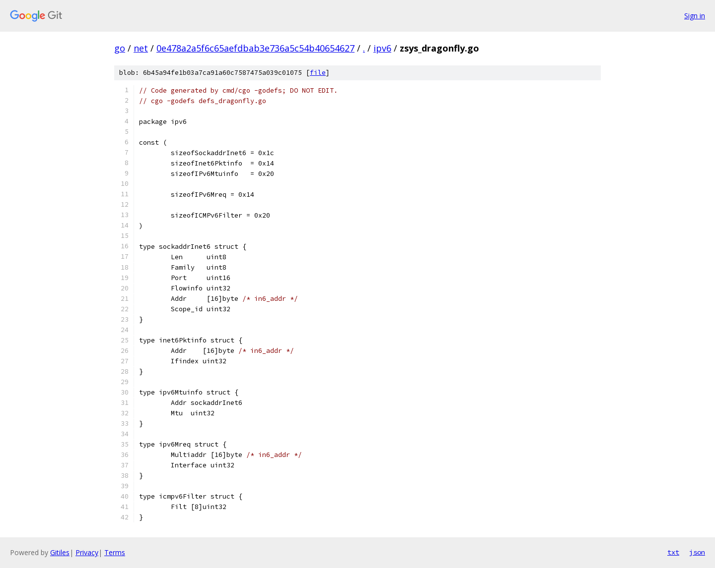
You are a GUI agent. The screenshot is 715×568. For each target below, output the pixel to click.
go (119, 48)
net (141, 48)
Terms (114, 552)
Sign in (694, 15)
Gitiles (60, 552)
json (697, 552)
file (318, 72)
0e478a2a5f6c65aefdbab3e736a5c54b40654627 (255, 48)
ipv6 (382, 48)
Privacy (86, 552)
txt (673, 552)
